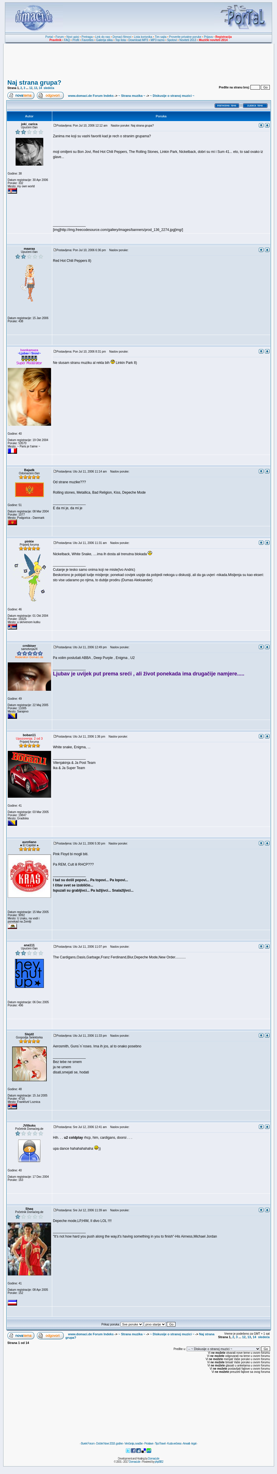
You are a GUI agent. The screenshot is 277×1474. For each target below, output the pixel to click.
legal (193, 1443)
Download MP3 (138, 40)
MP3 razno (157, 40)
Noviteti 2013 (187, 40)
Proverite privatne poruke (185, 36)
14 (40, 88)
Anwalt (186, 1443)
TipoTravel (160, 1443)
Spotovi (172, 40)
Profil (75, 40)
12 (30, 88)
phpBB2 (159, 1461)
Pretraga (87, 36)
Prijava (208, 36)
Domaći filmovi (122, 36)
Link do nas (102, 36)
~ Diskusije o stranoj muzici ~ (172, 95)
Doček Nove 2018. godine (109, 1443)
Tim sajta (160, 36)
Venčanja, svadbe (133, 1443)
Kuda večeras (174, 1443)
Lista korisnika (143, 36)
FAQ (67, 40)
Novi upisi (72, 36)
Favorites (87, 40)
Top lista (120, 40)
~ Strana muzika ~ (131, 95)
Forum (59, 36)
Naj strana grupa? (34, 82)
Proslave (148, 1443)
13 (35, 88)
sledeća (49, 88)
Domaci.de (153, 1458)
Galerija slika (104, 40)
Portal (49, 36)
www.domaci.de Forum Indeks (91, 95)
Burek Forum (87, 1443)
